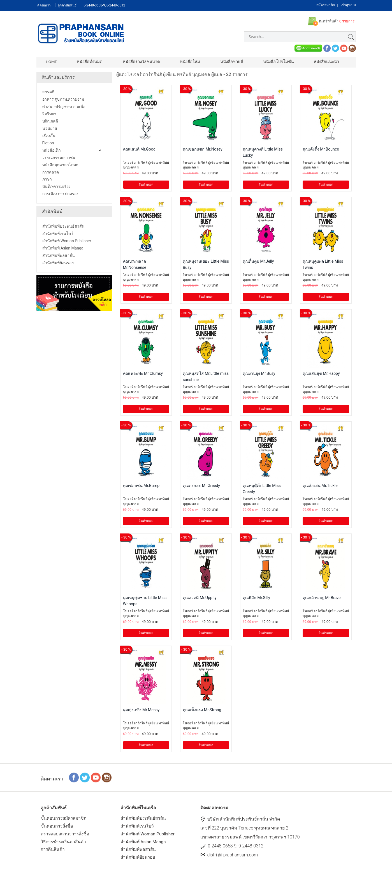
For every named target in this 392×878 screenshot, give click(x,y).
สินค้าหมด (146, 186)
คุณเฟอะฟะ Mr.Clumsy (143, 374)
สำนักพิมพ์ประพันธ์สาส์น (144, 819)
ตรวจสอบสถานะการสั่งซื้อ (66, 835)
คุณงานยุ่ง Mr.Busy (259, 374)
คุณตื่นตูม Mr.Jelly (258, 262)
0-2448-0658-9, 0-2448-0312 (105, 5)
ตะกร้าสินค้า (331, 21)
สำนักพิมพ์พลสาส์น (139, 852)
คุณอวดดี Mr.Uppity (200, 599)
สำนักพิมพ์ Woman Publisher (148, 835)
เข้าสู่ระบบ (348, 5)
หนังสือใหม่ (187, 61)
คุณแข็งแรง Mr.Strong (202, 711)
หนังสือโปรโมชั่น (273, 61)
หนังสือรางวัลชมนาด (139, 61)
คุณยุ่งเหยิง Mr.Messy (141, 711)
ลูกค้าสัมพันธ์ (67, 5)
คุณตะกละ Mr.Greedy (202, 486)
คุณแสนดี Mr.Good (139, 150)
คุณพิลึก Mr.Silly (257, 599)
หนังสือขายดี (227, 61)
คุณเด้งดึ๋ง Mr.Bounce (321, 150)
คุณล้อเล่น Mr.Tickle (320, 486)
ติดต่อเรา (44, 5)
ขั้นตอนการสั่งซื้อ (57, 828)
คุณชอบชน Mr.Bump (141, 486)
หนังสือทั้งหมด (89, 61)
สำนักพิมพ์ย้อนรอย (138, 860)
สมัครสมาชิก (325, 5)
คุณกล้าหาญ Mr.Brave (322, 599)
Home (51, 61)
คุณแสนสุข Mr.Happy (321, 374)
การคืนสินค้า (53, 852)
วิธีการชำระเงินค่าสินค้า (64, 844)
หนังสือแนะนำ (320, 61)
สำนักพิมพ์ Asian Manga (144, 844)
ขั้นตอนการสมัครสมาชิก (65, 819)
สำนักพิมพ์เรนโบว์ (138, 828)
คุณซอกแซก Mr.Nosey (203, 150)
